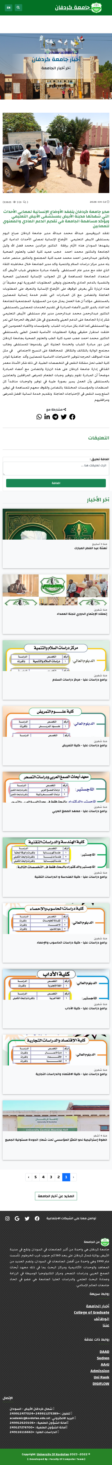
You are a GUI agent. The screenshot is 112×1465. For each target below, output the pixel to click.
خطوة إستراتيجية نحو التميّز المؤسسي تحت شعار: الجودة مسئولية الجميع (56, 1140)
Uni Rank (101, 1377)
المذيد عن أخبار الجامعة (56, 1196)
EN (8, 8)
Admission (99, 1371)
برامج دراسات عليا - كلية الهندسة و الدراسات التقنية (71, 877)
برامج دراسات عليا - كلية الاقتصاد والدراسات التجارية (71, 1074)
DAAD (104, 1351)
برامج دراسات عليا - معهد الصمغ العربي (79, 811)
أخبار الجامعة (97, 1306)
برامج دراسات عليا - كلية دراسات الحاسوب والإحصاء (72, 943)
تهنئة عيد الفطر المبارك (90, 548)
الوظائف (101, 1318)
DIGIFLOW (101, 1383)
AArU (105, 1364)
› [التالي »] (28, 1177)
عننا (106, 1325)
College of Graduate (91, 1312)
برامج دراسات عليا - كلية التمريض (84, 745)
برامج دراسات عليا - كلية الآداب (86, 1008)
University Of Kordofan (53, 1454)
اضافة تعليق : (99, 459)
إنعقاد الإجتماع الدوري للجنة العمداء (82, 614)
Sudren (103, 1358)
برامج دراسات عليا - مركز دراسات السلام (79, 680)
